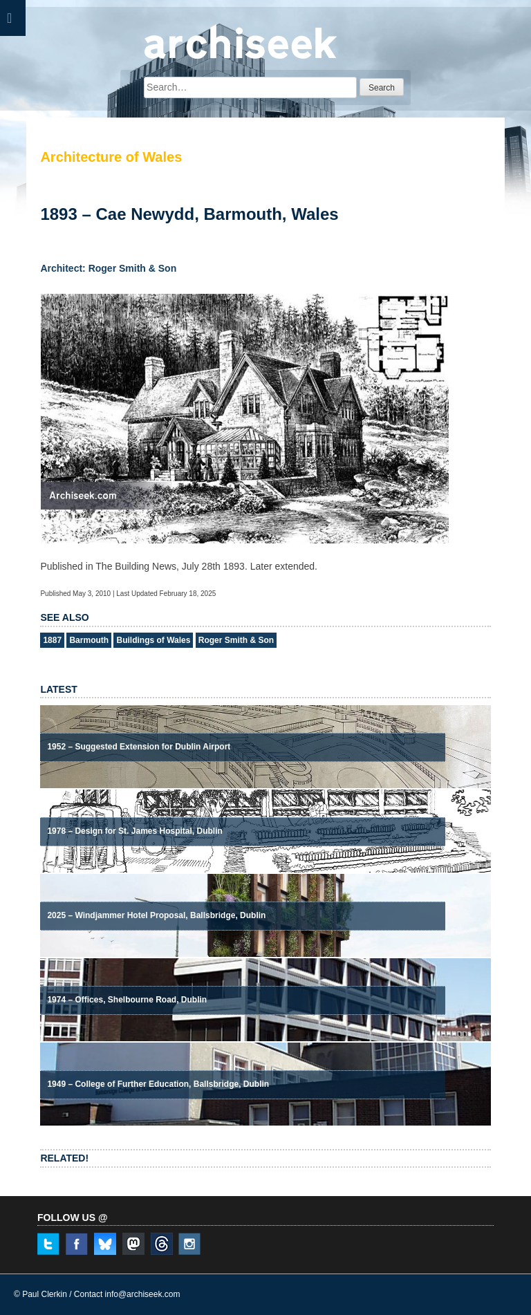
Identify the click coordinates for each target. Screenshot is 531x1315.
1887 (52, 640)
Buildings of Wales (153, 640)
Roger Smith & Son (236, 640)
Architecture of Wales (111, 157)
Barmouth (89, 640)
